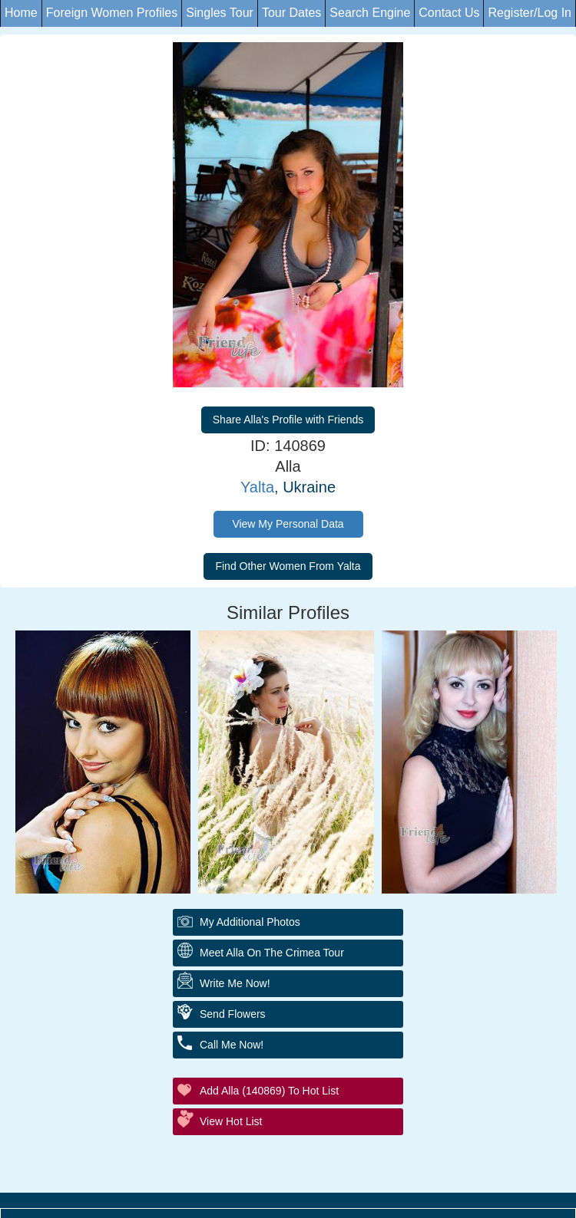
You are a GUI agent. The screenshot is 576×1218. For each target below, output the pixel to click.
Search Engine (369, 12)
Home (21, 12)
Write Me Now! (235, 983)
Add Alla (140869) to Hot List (269, 1091)
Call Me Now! (231, 1045)
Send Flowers (233, 1014)
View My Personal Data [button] (287, 524)
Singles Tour (219, 12)
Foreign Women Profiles (111, 12)
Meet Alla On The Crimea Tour (272, 952)
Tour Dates (291, 12)
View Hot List (231, 1121)
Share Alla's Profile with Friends (288, 419)
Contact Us (449, 12)
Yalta (257, 487)
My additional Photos (250, 922)
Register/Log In (529, 12)
